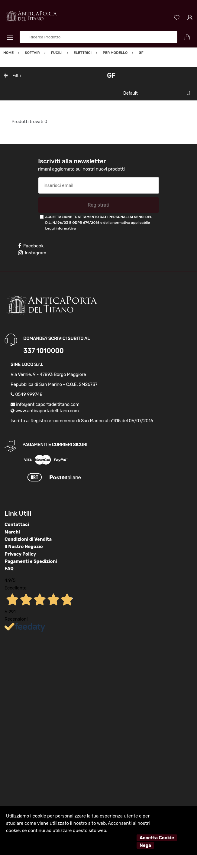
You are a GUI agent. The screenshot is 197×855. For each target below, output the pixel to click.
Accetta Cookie (157, 837)
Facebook (31, 246)
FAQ (9, 568)
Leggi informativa (60, 228)
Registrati (98, 205)
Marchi (12, 532)
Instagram (32, 253)
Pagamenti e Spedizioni (31, 561)
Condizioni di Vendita (28, 539)
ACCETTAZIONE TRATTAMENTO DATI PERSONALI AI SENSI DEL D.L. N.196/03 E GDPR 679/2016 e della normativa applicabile (98, 223)
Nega (145, 845)
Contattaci (17, 524)
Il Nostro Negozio (24, 546)
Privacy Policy (20, 554)
